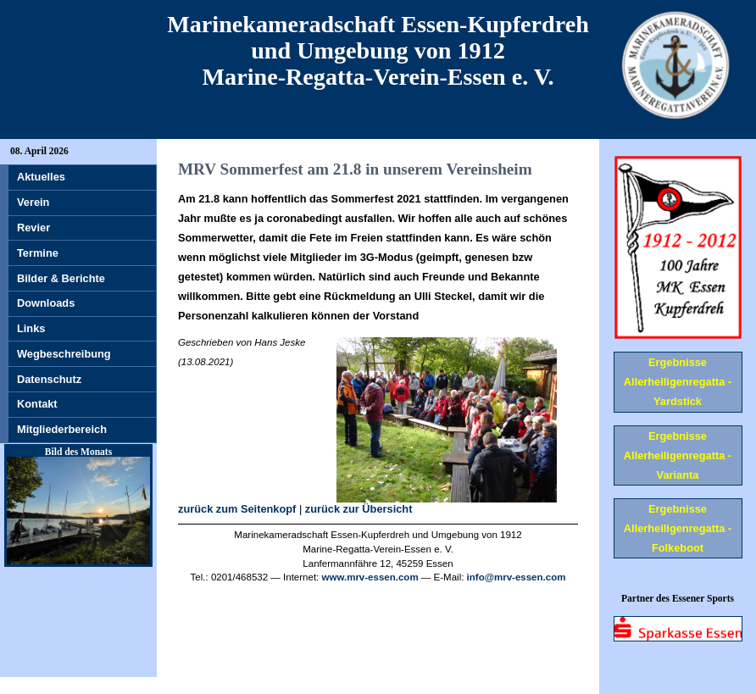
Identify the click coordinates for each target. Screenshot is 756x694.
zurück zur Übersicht (359, 508)
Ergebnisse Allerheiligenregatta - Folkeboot (677, 528)
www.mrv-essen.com (370, 577)
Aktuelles (41, 176)
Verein (33, 202)
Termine (37, 253)
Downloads (46, 303)
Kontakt (37, 403)
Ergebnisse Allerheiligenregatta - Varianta (677, 455)
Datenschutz (49, 379)
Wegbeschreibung (64, 353)
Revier (33, 227)
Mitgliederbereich (62, 429)
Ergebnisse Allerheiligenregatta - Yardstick (677, 382)
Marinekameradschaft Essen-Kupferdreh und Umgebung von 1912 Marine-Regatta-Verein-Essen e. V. (378, 50)
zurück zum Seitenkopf (237, 508)
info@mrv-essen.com (516, 577)
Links (31, 328)
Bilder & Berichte (61, 278)
